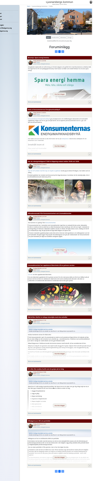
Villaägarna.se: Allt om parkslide (39, 421)
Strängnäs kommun (45, 64)
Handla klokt (55, 37)
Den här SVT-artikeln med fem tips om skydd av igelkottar (44, 171)
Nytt (48, 37)
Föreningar (5, 16)
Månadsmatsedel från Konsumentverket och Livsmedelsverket (49, 213)
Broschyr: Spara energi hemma (38, 58)
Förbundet (4, 13)
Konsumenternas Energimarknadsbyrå (39, 119)
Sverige (38, 62)
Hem (2, 8)
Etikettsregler (5, 25)
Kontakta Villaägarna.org (9, 28)
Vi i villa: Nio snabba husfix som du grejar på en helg (46, 369)
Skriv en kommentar (34, 102)
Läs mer (30, 274)
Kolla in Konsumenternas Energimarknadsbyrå (44, 110)
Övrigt (69, 37)
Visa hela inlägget (60, 94)
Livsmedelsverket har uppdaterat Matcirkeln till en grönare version (51, 265)
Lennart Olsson (36, 64)
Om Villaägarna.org (7, 31)
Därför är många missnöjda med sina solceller (41, 329)
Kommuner (5, 19)
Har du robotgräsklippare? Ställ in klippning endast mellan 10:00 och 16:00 (53, 161)
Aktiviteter (63, 37)
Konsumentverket (50, 222)
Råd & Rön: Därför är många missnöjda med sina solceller (47, 317)
